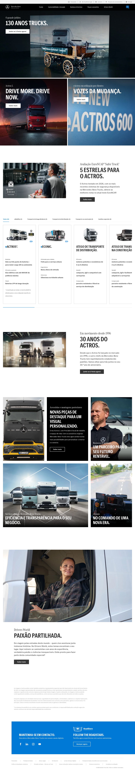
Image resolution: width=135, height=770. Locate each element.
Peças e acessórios (93, 7)
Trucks (41, 7)
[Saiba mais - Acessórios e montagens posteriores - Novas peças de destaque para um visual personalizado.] (67, 429)
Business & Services (76, 7)
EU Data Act (55, 761)
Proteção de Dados (28, 761)
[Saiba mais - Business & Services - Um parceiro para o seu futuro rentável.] (111, 429)
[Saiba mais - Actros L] (33, 112)
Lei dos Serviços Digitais (70, 761)
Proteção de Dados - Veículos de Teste (43, 764)
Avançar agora (81, 744)
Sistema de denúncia (94, 764)
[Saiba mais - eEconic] (55, 264)
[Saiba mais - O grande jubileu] (67, 48)
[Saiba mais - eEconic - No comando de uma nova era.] (111, 495)
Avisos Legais (42, 761)
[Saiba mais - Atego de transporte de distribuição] (90, 264)
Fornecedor (14, 761)
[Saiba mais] (23, 429)
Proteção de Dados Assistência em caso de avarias (94, 761)
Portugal (129, 2)
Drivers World (108, 7)
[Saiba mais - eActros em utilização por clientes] (101, 112)
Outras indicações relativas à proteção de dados (71, 764)
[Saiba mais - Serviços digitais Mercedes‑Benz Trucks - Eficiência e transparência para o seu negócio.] (45, 495)
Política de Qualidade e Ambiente (20, 764)
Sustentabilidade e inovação (56, 7)
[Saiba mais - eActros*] (19, 264)
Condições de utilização (112, 764)
